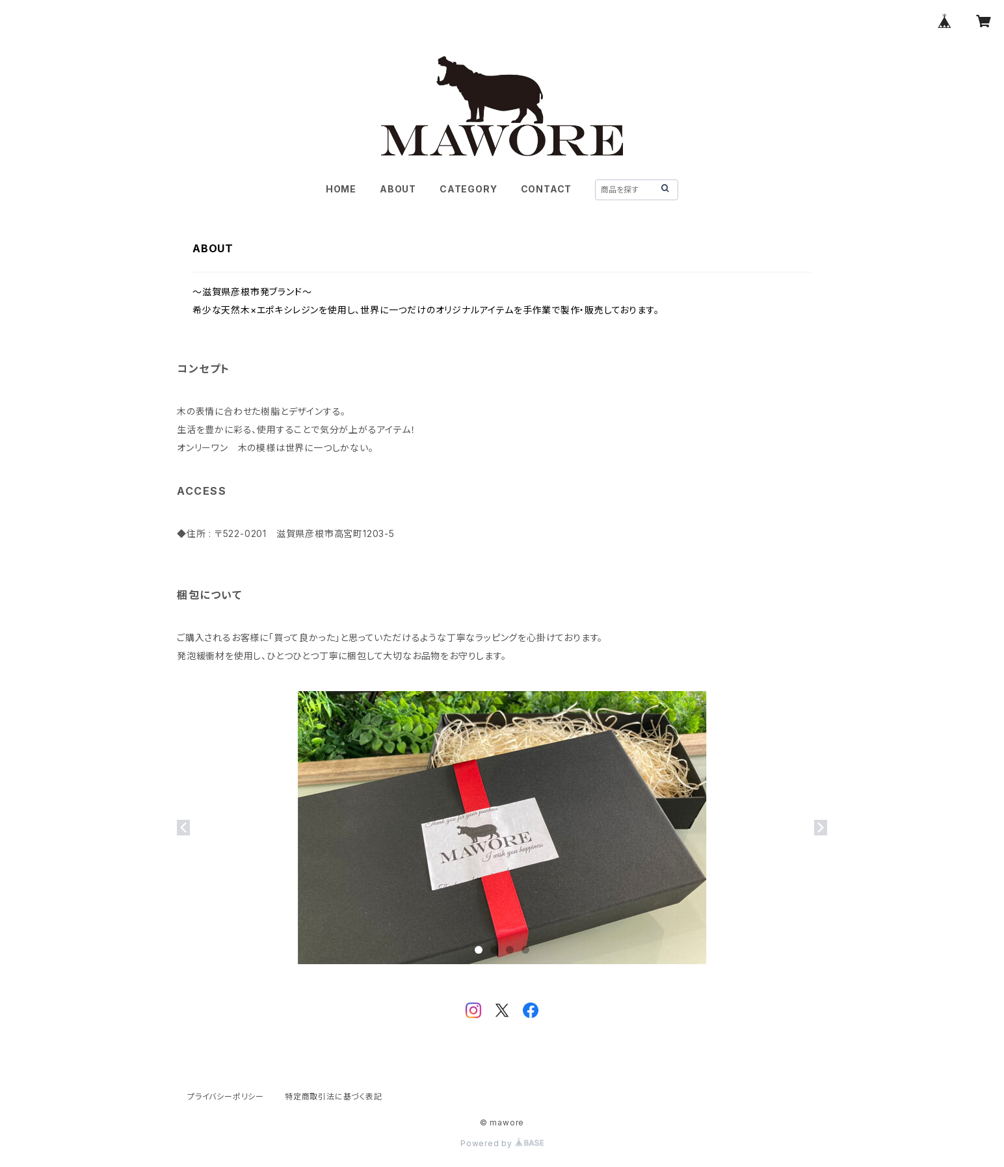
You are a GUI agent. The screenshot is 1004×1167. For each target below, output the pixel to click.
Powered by (502, 1143)
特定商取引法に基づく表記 (333, 1096)
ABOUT (398, 188)
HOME (341, 188)
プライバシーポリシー (225, 1096)
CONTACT (546, 188)
